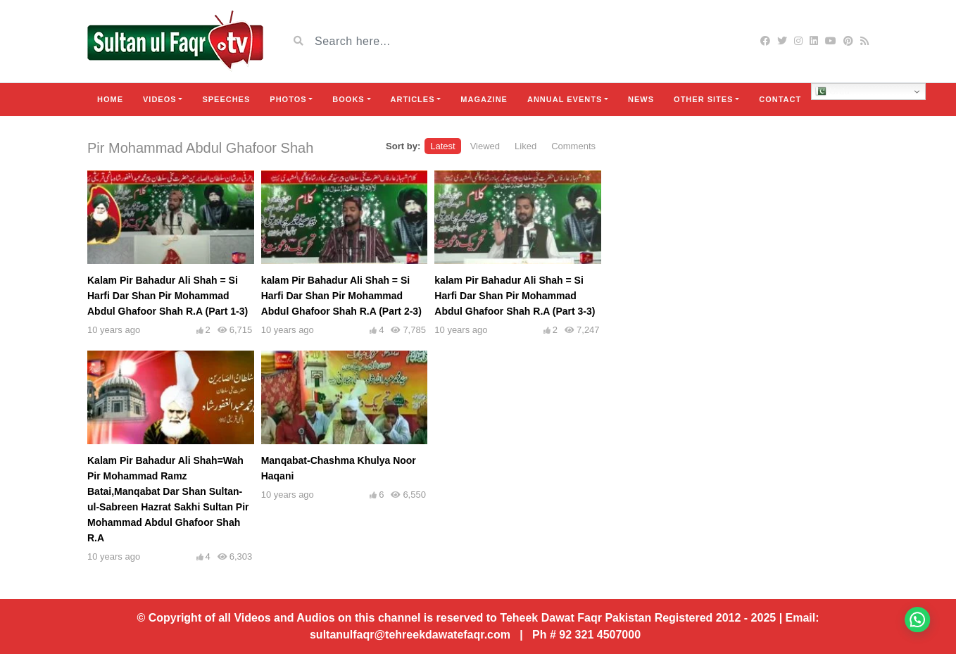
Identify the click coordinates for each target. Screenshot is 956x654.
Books (348, 99)
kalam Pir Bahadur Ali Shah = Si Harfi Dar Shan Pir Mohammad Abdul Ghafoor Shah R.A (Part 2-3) (341, 296)
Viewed (485, 146)
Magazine (484, 99)
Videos (160, 99)
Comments (573, 146)
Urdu (832, 91)
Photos (288, 99)
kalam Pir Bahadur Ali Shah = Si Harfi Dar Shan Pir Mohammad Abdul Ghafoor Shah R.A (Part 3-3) (514, 296)
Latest (442, 146)
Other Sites (703, 99)
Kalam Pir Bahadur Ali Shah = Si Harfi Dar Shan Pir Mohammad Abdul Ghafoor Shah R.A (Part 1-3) (167, 296)
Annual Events (564, 99)
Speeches (226, 99)
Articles (413, 99)
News (641, 99)
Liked (525, 146)
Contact (780, 99)
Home (110, 99)
